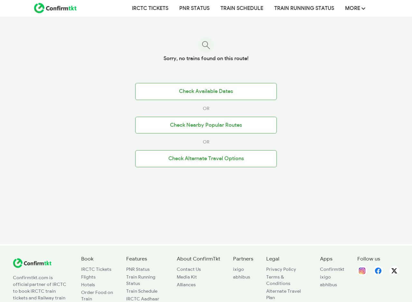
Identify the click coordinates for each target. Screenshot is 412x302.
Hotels (88, 284)
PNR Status (194, 8)
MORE (355, 8)
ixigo (238, 269)
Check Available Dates (206, 91)
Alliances (186, 284)
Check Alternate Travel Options (206, 158)
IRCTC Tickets (150, 8)
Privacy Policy (281, 269)
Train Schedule (241, 8)
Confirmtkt (332, 269)
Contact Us (189, 269)
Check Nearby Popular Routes (206, 125)
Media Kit (187, 276)
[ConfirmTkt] (32, 266)
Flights (88, 276)
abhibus (241, 276)
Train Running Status (304, 8)
